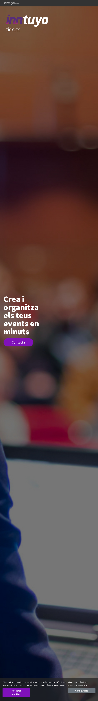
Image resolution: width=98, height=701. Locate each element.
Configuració (81, 690)
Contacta (18, 342)
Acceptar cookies (16, 692)
